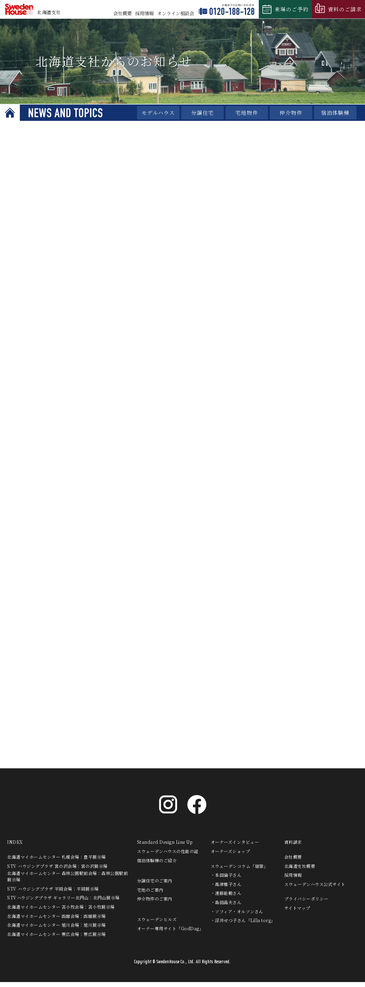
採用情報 (144, 13)
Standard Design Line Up (165, 847)
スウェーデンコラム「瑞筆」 (239, 871)
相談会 (175, 13)
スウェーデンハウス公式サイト (315, 889)
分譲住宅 (202, 112)
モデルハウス (158, 112)
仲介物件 (291, 112)
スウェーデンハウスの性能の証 (168, 856)
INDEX (15, 847)
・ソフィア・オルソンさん (237, 916)
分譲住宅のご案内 (154, 886)
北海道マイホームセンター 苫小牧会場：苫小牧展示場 (61, 912)
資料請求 (293, 847)
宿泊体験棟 (335, 112)
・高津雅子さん (226, 889)
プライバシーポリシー (306, 904)
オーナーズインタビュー (235, 847)
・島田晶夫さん (226, 907)
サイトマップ (297, 913)
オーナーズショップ (230, 856)
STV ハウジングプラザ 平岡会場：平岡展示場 (53, 894)
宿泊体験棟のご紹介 (157, 865)
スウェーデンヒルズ (157, 924)
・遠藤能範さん (226, 898)
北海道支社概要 (299, 871)
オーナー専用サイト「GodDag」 (170, 933)
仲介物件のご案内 (154, 904)
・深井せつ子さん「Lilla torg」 (243, 925)
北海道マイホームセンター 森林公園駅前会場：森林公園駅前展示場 (67, 881)
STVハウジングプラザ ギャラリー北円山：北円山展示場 (63, 903)
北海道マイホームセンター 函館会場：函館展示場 (56, 921)
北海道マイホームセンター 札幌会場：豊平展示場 (56, 862)
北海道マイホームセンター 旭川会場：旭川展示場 (56, 930)
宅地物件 (246, 112)
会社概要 (122, 13)
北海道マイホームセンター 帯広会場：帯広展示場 (56, 939)
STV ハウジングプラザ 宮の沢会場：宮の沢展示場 (57, 871)
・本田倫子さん (226, 880)
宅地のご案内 (150, 895)
